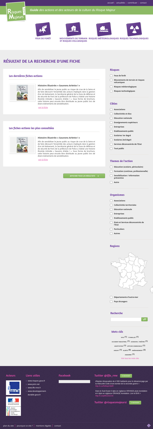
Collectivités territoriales (125, 205)
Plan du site (8, 425)
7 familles (132, 337)
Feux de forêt (120, 75)
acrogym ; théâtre (138, 342)
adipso (148, 425)
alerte (125, 350)
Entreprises (119, 127)
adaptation (118, 346)
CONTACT (57, 425)
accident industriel (119, 342)
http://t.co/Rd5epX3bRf (104, 386)
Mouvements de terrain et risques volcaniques (129, 81)
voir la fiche (43, 107)
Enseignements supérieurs (126, 122)
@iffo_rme (111, 375)
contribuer (132, 2)
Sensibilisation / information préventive (127, 176)
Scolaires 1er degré (122, 135)
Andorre (128, 355)
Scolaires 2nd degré (122, 140)
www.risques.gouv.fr (36, 381)
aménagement (137, 350)
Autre (116, 182)
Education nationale (123, 118)
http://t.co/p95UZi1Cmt (104, 396)
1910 (122, 337)
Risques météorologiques (125, 87)
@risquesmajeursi (115, 402)
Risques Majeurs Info (16, 11)
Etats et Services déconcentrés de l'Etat (129, 223)
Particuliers (119, 229)
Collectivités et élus (122, 114)
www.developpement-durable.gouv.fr (37, 393)
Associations (119, 109)
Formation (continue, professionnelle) (131, 171)
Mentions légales (43, 425)
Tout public (119, 148)
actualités (120, 2)
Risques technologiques (124, 91)
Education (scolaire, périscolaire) (128, 167)
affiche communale (134, 346)
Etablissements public (124, 131)
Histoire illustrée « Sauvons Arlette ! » (59, 85)
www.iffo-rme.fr (34, 388)
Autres (117, 233)
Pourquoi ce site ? (25, 425)
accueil (110, 2)
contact (143, 2)
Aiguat (116, 350)
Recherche (149, 26)
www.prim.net (33, 384)
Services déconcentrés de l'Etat (128, 144)
